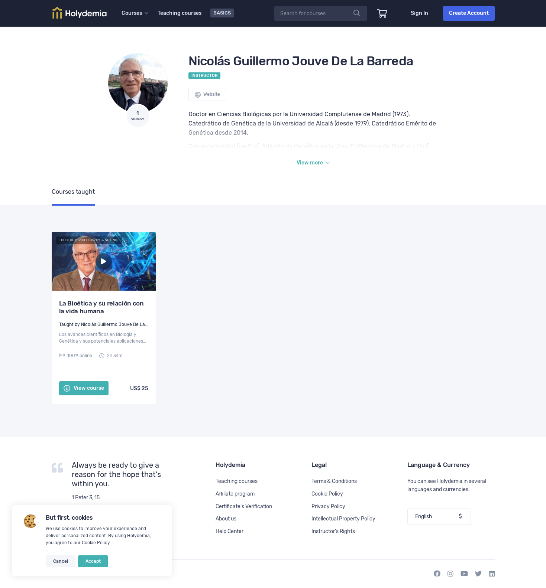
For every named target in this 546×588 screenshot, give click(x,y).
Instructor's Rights (333, 531)
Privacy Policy (328, 506)
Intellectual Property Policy (343, 519)
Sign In (419, 13)
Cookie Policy (96, 542)
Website (207, 95)
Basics (222, 13)
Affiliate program (235, 494)
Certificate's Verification (244, 506)
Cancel (60, 561)
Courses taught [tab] (73, 191)
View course (84, 388)
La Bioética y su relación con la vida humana (101, 307)
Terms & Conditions (334, 481)
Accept (93, 561)
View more (313, 163)
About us (226, 519)
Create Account (469, 13)
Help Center (229, 531)
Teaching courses (179, 13)
